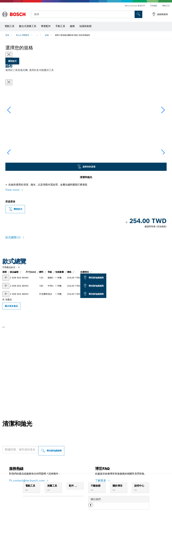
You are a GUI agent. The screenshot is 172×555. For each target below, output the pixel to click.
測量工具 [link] (52, 516)
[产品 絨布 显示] (5, 308)
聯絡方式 (166, 5)
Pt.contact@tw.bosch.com (27, 511)
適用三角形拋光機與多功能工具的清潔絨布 (72, 35)
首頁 (7, 35)
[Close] (8, 55)
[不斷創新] (92, 520)
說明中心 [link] (139, 516)
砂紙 (47, 35)
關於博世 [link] (117, 516)
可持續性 (153, 5)
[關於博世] (114, 520)
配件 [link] (72, 516)
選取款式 (12, 61)
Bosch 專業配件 (22, 35)
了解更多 (101, 511)
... (37, 35)
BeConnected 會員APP (135, 5)
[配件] (76, 517)
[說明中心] (135, 520)
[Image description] (15, 175)
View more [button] (12, 220)
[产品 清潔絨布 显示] (5, 325)
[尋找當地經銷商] (51, 481)
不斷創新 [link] (96, 516)
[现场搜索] (138, 14)
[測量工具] (48, 520)
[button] (163, 125)
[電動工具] (26, 520)
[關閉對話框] (8, 82)
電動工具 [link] (30, 516)
